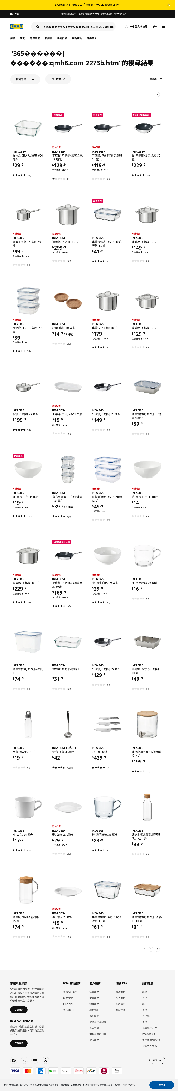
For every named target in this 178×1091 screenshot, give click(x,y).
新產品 (48, 38)
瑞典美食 (92, 38)
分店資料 (121, 1003)
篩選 (58, 79)
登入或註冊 (69, 1009)
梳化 (144, 997)
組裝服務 (94, 1003)
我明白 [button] (162, 1084)
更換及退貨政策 (97, 1021)
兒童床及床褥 (149, 1027)
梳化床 (145, 1015)
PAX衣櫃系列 (149, 1033)
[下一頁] (163, 94)
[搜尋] (80, 27)
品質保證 (94, 1027)
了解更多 (19, 1009)
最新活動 (77, 38)
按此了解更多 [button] (129, 1084)
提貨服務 (94, 997)
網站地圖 (121, 1009)
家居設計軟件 (70, 991)
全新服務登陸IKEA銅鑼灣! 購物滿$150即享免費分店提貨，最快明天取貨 (93, 13)
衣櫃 (144, 1009)
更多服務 (94, 1039)
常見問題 (94, 1015)
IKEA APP (68, 1003)
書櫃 (144, 1021)
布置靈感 (35, 38)
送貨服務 (94, 991)
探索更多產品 (149, 1045)
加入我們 (121, 997)
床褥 (144, 991)
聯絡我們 (94, 1009)
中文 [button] (155, 1060)
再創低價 (62, 38)
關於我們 (121, 991)
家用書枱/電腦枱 (151, 1039)
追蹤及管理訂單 (97, 1033)
